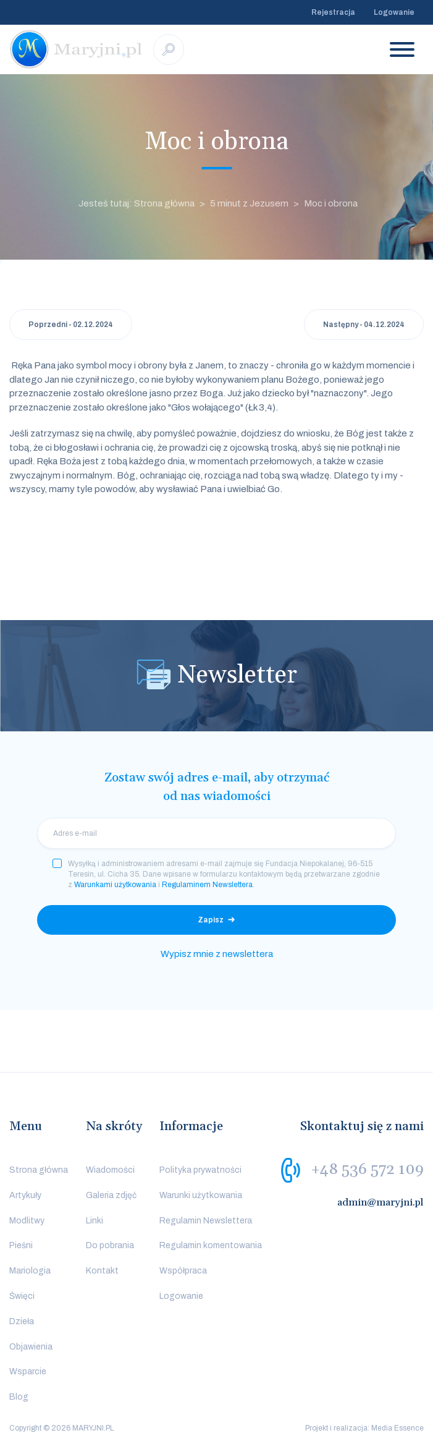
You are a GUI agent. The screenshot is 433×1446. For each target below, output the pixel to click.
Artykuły (25, 1195)
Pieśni (21, 1245)
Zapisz (211, 920)
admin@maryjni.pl (380, 1202)
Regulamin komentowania (210, 1245)
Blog (18, 1396)
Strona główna (38, 1170)
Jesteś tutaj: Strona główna (136, 203)
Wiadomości (110, 1170)
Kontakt (102, 1270)
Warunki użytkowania (200, 1195)
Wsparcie (27, 1371)
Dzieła (21, 1321)
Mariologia (30, 1270)
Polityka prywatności (200, 1170)
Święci (22, 1296)
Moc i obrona (331, 203)
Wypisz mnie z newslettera (217, 954)
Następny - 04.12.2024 (364, 324)
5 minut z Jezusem (249, 203)
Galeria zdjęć (111, 1195)
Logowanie (394, 12)
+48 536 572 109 (367, 1169)
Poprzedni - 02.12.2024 (70, 324)
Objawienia (31, 1346)
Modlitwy (26, 1220)
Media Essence (397, 1428)
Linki (94, 1220)
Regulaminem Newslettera (207, 884)
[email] (216, 833)
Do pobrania (110, 1245)
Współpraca (183, 1270)
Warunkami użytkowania (115, 884)
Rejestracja (333, 12)
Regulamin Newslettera (205, 1220)
